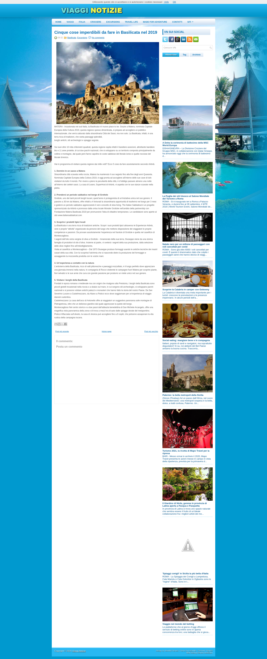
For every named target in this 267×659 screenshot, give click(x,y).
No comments (98, 37)
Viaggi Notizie (79, 651)
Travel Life (131, 22)
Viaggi (70, 22)
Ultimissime (171, 55)
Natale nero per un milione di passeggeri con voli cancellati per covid (186, 245)
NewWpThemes (171, 651)
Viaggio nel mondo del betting (178, 624)
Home (58, 22)
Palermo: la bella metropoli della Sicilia (182, 395)
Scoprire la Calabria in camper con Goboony (185, 289)
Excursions (113, 22)
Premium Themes (205, 651)
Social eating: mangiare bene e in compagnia (186, 340)
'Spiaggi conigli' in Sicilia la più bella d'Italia (185, 573)
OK (174, 2)
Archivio (196, 55)
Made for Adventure (155, 22)
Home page (107, 331)
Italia (82, 22)
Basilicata (71, 37)
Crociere (95, 22)
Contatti (177, 22)
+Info (166, 2)
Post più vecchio (151, 331)
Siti (191, 21)
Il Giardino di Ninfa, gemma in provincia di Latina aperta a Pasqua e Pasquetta (184, 504)
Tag (184, 55)
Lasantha (192, 651)
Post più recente (62, 331)
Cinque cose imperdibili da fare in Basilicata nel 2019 (105, 32)
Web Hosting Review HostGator (199, 653)
